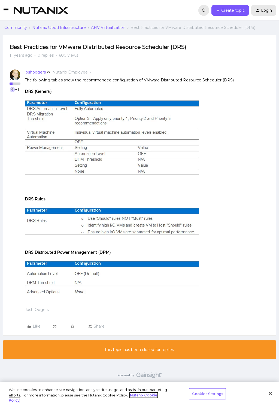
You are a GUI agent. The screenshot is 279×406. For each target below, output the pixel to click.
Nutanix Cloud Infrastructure (59, 27)
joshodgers (35, 72)
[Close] (270, 393)
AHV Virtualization (108, 27)
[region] (139, 394)
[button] (6, 11)
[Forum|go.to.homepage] (41, 10)
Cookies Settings (207, 393)
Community (15, 27)
